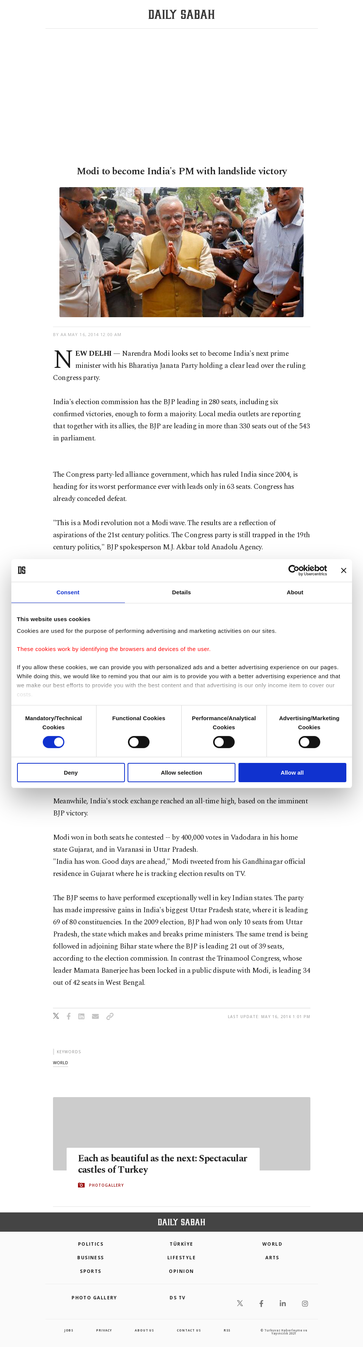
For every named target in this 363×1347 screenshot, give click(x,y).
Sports (90, 1271)
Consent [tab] (67, 592)
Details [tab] (181, 592)
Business (90, 1257)
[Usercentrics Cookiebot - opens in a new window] (294, 570)
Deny (71, 772)
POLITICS (91, 1244)
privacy (104, 1330)
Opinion (181, 1271)
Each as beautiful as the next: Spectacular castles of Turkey (162, 1164)
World (272, 1244)
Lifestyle (181, 1257)
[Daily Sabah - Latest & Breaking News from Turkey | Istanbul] (181, 14)
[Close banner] (343, 570)
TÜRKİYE (181, 1244)
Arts (272, 1257)
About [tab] (295, 592)
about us (144, 1330)
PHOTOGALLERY (106, 1185)
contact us (189, 1330)
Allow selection (181, 772)
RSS (227, 1330)
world (60, 1062)
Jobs (68, 1330)
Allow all (292, 772)
